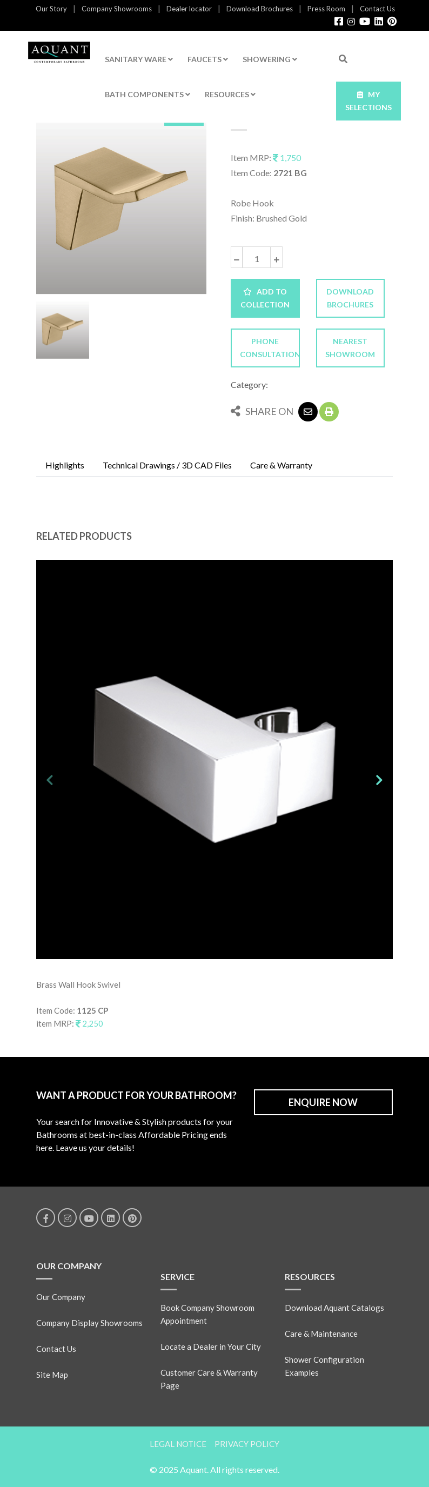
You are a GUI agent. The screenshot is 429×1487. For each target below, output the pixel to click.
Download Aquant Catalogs (334, 1307)
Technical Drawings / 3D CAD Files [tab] (167, 465)
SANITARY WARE (139, 59)
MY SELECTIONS (368, 101)
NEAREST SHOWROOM (350, 348)
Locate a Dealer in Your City (210, 1346)
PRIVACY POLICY (247, 1444)
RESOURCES (230, 94)
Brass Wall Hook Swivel (78, 984)
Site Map (52, 1374)
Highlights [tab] (64, 465)
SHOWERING (270, 59)
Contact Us (377, 8)
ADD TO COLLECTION (265, 298)
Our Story (51, 8)
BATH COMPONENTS (147, 94)
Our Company (60, 1297)
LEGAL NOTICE (178, 1444)
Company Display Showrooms (89, 1323)
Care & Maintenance (321, 1333)
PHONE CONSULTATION (270, 348)
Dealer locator (189, 8)
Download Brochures (259, 8)
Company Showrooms (117, 8)
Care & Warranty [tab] (281, 465)
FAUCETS (207, 59)
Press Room (326, 8)
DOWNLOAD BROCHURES (350, 298)
